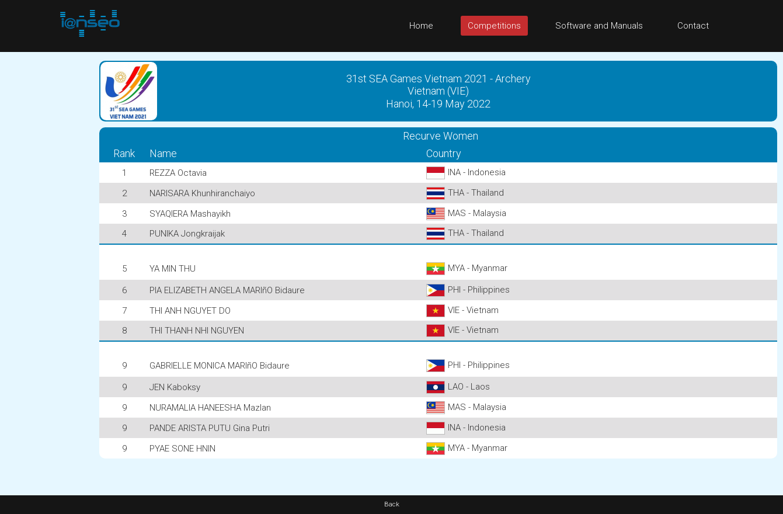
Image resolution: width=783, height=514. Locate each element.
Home (421, 25)
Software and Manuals (599, 25)
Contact (693, 25)
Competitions (494, 25)
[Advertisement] (46, 227)
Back (391, 504)
